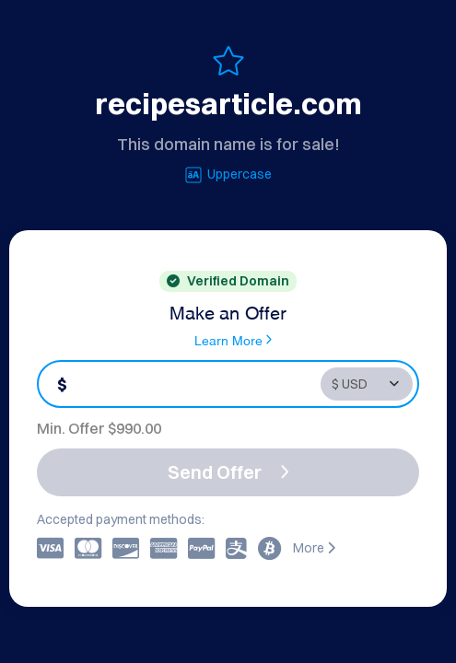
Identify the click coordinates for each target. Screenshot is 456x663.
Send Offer (228, 471)
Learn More (233, 339)
